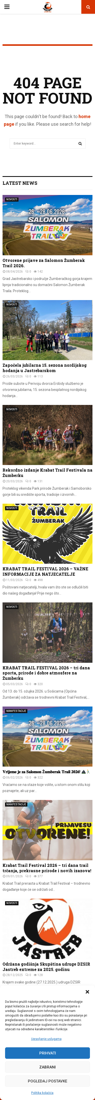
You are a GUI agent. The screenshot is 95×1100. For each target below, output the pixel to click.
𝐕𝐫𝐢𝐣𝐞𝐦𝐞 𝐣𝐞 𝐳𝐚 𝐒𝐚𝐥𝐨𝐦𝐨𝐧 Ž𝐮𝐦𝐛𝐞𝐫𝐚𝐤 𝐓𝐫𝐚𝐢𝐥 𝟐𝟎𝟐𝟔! (46, 771)
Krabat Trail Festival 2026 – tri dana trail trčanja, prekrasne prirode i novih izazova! (47, 868)
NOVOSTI (11, 199)
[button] (87, 991)
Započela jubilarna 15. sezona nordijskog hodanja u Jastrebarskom (45, 367)
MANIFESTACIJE (16, 711)
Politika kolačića (42, 1093)
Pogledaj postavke (47, 1081)
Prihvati (47, 1053)
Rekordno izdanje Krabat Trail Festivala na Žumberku (47, 472)
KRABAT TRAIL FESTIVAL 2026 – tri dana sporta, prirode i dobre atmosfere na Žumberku (46, 673)
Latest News (20, 183)
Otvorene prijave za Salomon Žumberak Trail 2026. (44, 263)
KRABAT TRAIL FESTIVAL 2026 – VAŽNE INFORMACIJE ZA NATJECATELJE (45, 571)
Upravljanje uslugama (46, 1039)
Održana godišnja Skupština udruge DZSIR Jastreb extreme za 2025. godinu (46, 966)
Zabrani (47, 1067)
